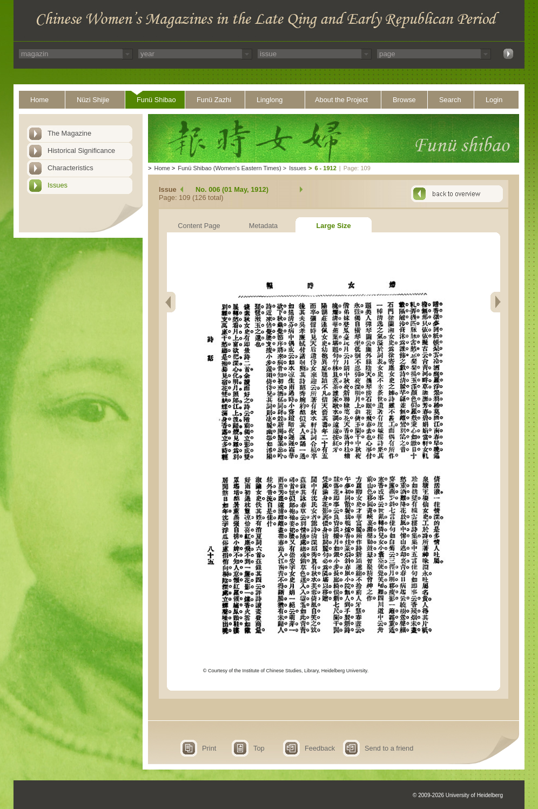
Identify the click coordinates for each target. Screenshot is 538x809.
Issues (58, 185)
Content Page (199, 226)
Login (494, 100)
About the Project (341, 100)
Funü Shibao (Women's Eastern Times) (229, 168)
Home (39, 100)
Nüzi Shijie (93, 100)
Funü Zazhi (214, 100)
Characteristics (70, 168)
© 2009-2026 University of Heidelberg (458, 795)
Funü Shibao (156, 100)
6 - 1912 (325, 168)
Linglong (270, 100)
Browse (404, 100)
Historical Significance (81, 150)
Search (450, 100)
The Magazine (69, 133)
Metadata (263, 226)
